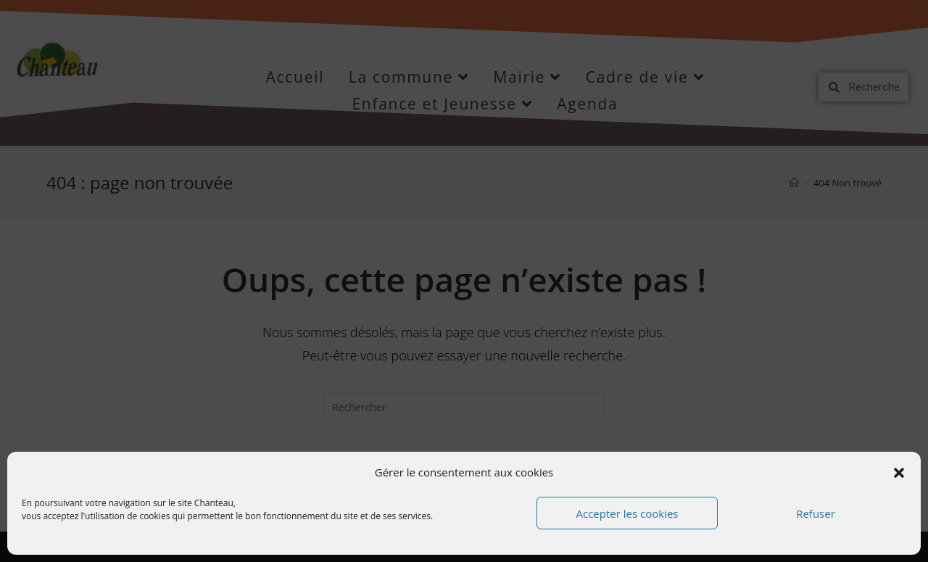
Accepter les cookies (627, 513)
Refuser (815, 513)
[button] (899, 473)
